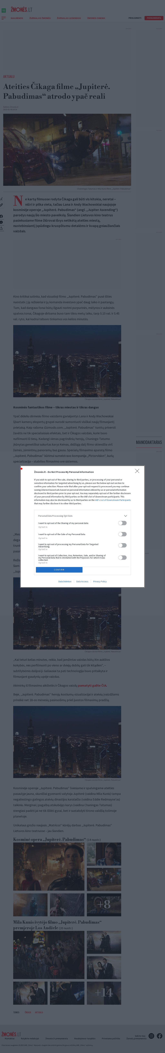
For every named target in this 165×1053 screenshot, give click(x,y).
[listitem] (82, 516)
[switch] (122, 523)
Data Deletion (64, 581)
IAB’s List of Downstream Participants (113, 500)
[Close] (138, 472)
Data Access (82, 581)
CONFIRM (59, 569)
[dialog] (82, 526)
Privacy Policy (100, 581)
